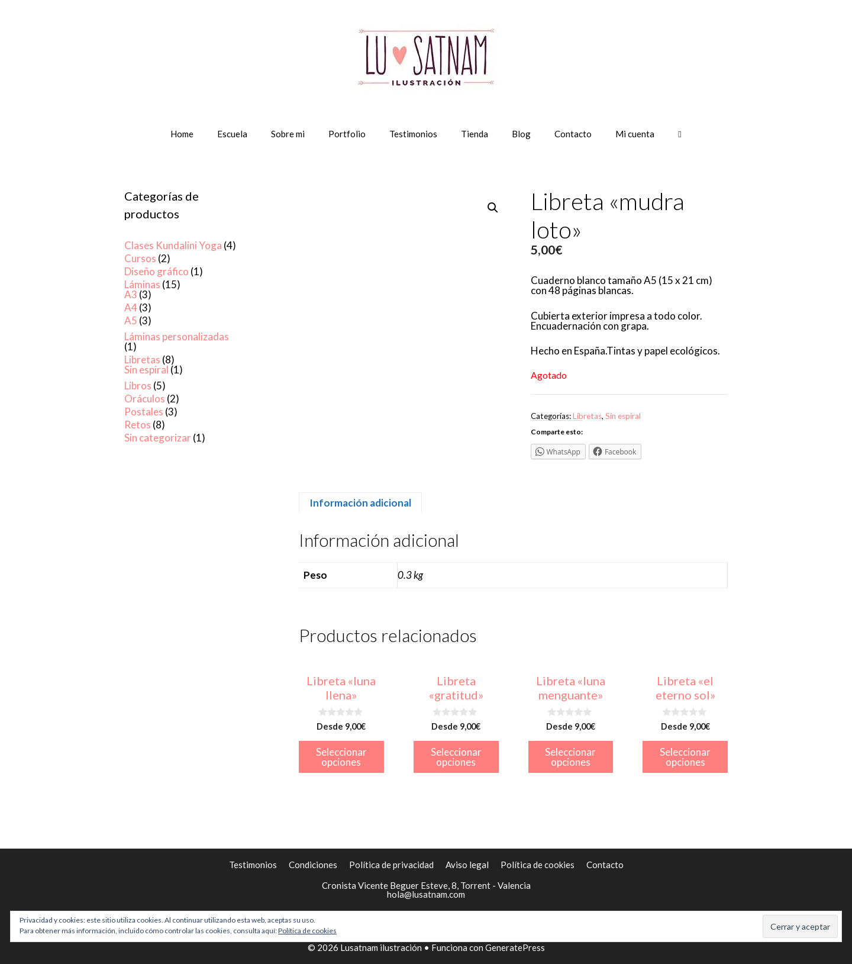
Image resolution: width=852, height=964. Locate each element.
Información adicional (360, 502)
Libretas (587, 416)
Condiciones (313, 864)
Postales (143, 411)
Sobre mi (288, 133)
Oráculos (144, 398)
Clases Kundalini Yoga (173, 245)
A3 (130, 294)
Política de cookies (538, 864)
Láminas (142, 284)
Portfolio (347, 133)
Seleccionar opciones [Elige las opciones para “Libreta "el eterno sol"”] (685, 757)
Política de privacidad (391, 864)
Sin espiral (623, 416)
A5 (130, 320)
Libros (137, 385)
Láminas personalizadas (176, 336)
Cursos (140, 258)
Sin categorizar (157, 437)
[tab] (360, 502)
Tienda (474, 133)
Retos (137, 424)
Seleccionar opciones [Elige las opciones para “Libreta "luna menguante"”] (570, 757)
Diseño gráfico (156, 271)
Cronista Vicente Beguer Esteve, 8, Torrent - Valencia (426, 885)
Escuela (232, 133)
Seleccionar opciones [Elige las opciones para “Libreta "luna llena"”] (341, 757)
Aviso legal (467, 864)
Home (181, 133)
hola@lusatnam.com (426, 894)
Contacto (573, 133)
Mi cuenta (634, 133)
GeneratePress (515, 947)
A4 (130, 307)
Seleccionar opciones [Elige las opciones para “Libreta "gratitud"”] (456, 757)
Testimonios (413, 133)
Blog (521, 133)
